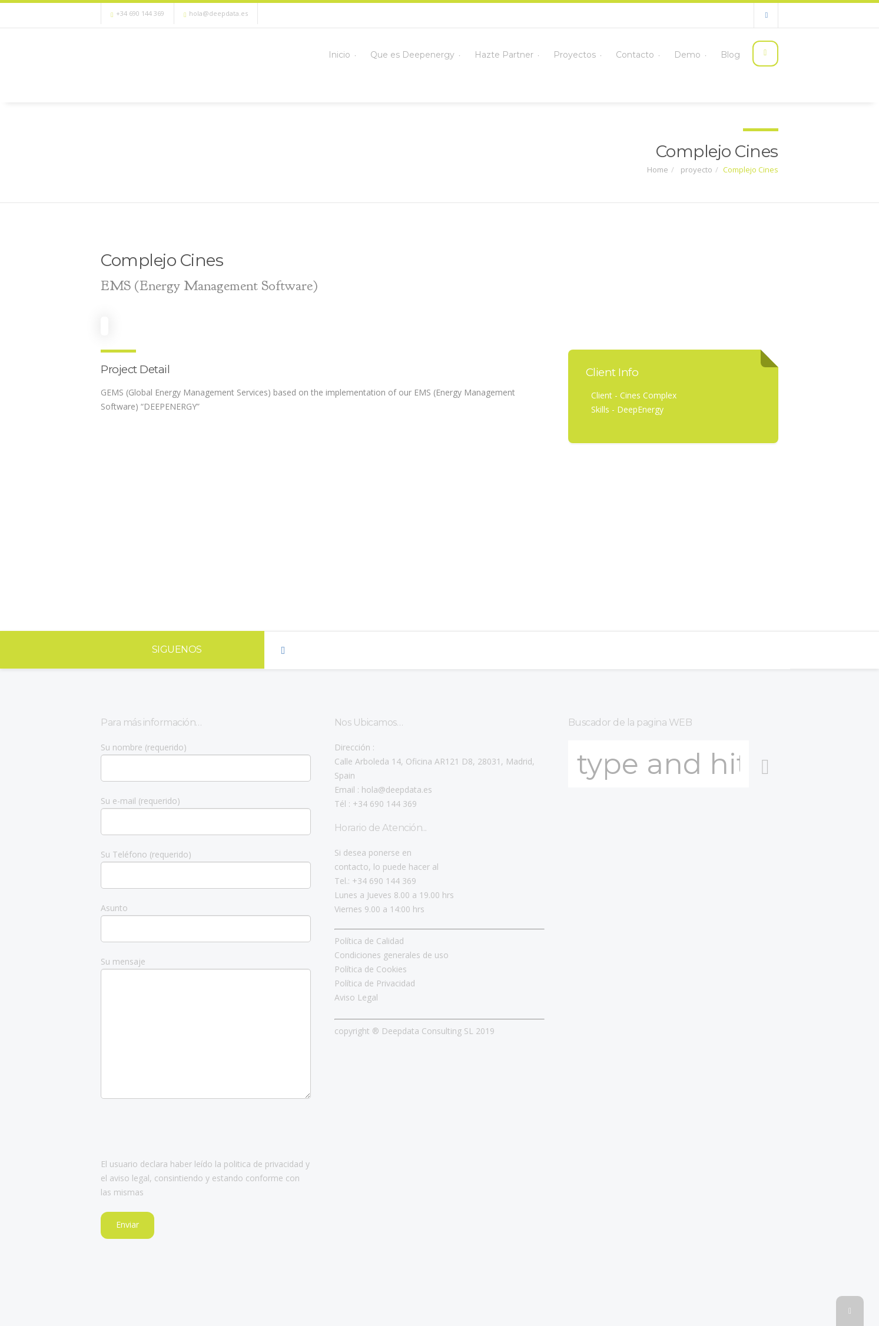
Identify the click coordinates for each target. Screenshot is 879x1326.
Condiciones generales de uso (391, 955)
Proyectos (566, 54)
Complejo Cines (750, 169)
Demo (681, 54)
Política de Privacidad (374, 983)
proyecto (695, 169)
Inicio (327, 54)
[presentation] (190, 1134)
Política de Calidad (369, 940)
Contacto (627, 54)
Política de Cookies (370, 969)
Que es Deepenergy (401, 54)
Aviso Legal (356, 997)
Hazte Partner (494, 54)
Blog (725, 54)
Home (657, 169)
